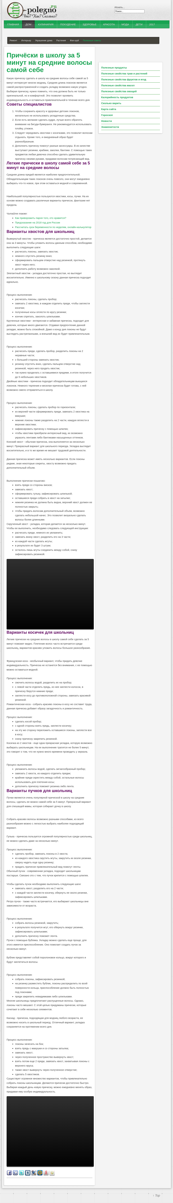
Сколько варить (111, 103)
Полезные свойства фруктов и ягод (123, 79)
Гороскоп (107, 115)
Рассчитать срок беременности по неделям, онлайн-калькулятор (53, 227)
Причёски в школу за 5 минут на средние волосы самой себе (49, 62)
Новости (106, 121)
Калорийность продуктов (117, 97)
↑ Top (156, 1195)
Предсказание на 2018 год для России (37, 222)
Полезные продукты (114, 67)
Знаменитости (110, 126)
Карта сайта (108, 109)
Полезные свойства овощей (119, 91)
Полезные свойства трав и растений (124, 73)
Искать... (120, 7)
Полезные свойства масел (118, 85)
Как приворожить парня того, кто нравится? (40, 217)
